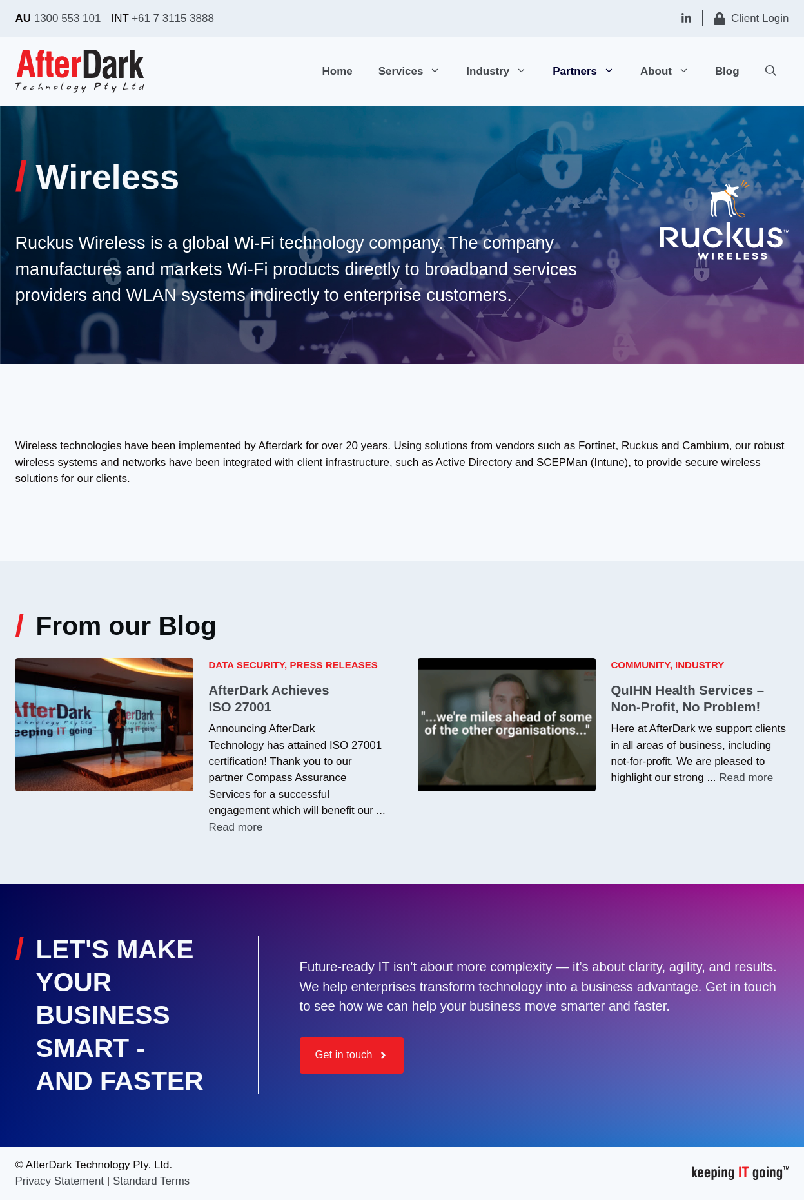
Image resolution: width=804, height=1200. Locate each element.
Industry (503, 71)
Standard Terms (151, 1181)
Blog (727, 71)
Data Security (247, 664)
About (671, 71)
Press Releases (333, 664)
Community (640, 664)
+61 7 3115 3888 (173, 18)
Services (416, 71)
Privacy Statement (59, 1181)
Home (337, 71)
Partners (590, 71)
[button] (438, 71)
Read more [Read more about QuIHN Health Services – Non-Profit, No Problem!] (746, 777)
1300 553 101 (67, 18)
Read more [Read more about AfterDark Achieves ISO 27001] (236, 827)
